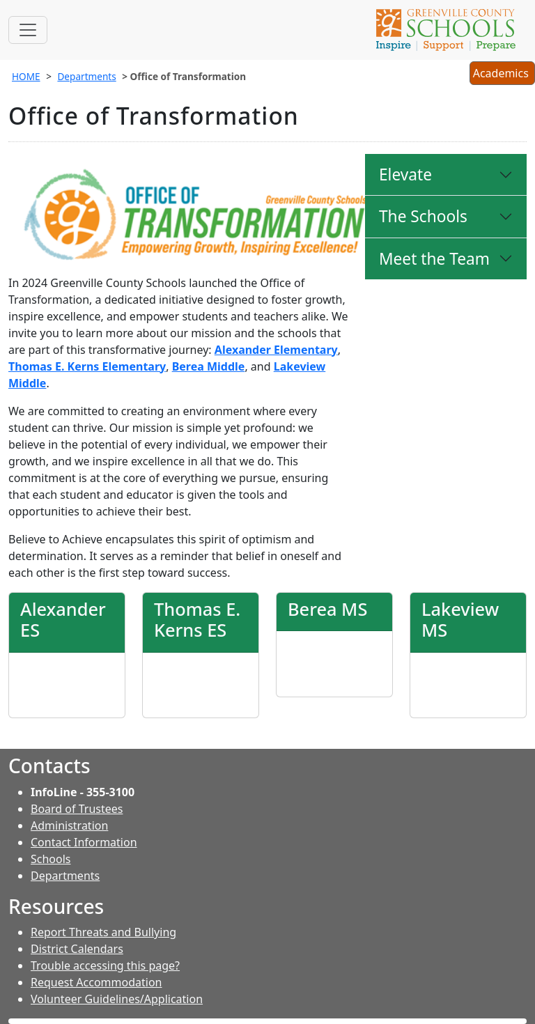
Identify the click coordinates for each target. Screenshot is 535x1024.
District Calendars (77, 948)
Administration (69, 825)
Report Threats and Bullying (103, 932)
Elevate (405, 174)
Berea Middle (208, 366)
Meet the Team (434, 259)
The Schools (423, 216)
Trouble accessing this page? (105, 965)
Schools (51, 859)
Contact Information (84, 842)
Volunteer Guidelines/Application (117, 999)
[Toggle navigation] (27, 30)
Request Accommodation (96, 982)
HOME (26, 76)
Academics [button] (502, 74)
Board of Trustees (77, 808)
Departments (86, 76)
